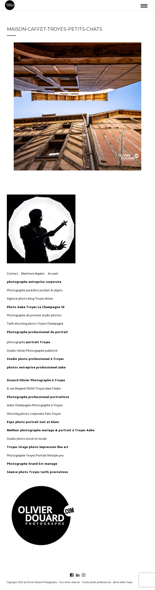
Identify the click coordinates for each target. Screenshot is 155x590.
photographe (28, 342)
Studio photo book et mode (27, 439)
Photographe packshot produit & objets (34, 290)
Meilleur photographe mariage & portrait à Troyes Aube (50, 430)
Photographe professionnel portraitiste (38, 397)
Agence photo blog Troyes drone (30, 298)
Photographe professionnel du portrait (37, 332)
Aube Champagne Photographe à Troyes (34, 405)
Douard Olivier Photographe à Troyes (36, 380)
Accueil (53, 273)
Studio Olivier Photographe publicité (32, 350)
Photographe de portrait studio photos (34, 315)
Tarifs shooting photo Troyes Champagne (35, 323)
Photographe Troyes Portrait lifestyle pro (35, 455)
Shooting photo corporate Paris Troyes (34, 414)
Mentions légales (33, 273)
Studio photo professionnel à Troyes (35, 359)
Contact (12, 273)
